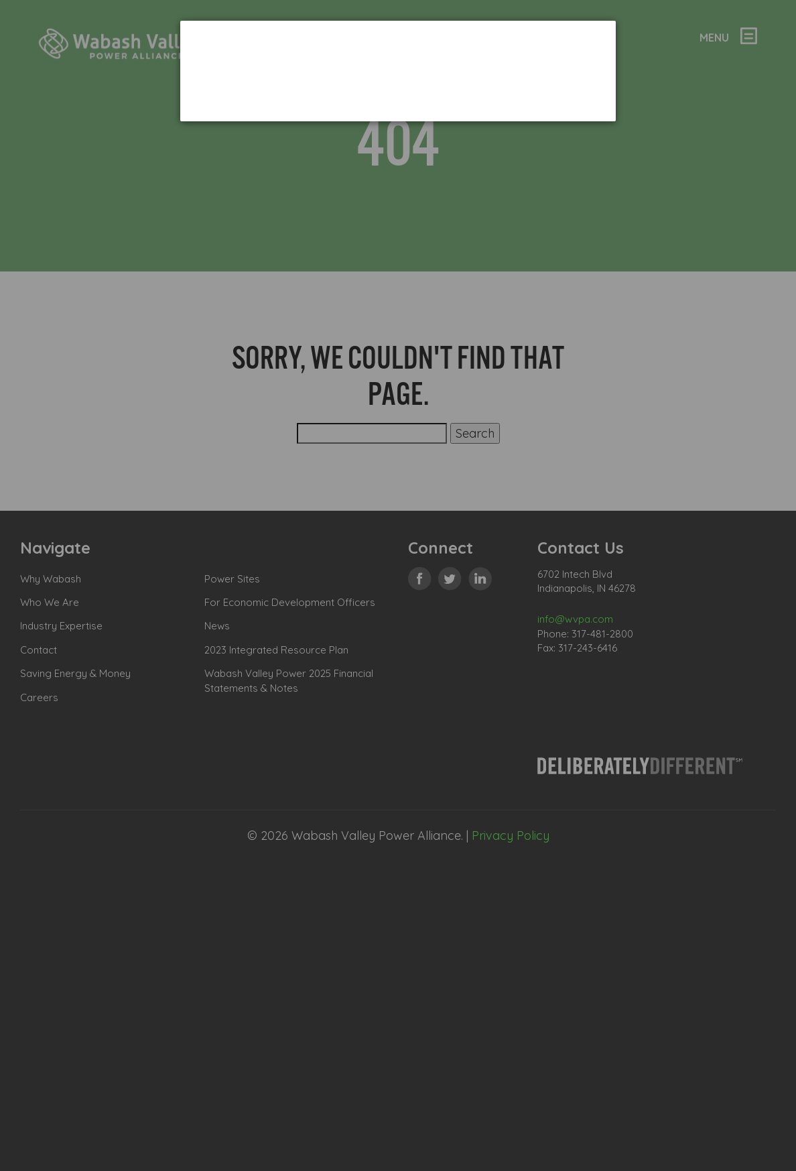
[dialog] (398, 70)
